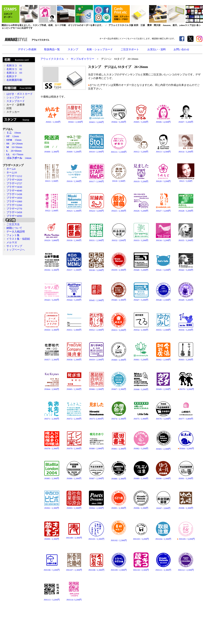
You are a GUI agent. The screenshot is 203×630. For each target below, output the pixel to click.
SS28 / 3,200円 (186, 211)
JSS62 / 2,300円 (163, 358)
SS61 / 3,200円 (141, 359)
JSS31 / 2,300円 (96, 239)
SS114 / (70, 599)
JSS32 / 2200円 (118, 239)
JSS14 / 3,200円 (185, 151)
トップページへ (15, 249)
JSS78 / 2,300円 (51, 447)
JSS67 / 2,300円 (118, 388)
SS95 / (115, 508)
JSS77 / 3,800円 (185, 417)
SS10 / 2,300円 (97, 151)
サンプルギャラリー (82, 58)
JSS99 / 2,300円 (51, 537)
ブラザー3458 (14, 212)
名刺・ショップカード (100, 49)
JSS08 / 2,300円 (51, 150)
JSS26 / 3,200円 (141, 209)
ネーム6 (11, 168)
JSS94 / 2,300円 (96, 507)
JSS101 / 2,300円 (96, 537)
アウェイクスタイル (52, 58)
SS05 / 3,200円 (141, 122)
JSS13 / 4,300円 (163, 150)
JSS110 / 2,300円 (141, 568)
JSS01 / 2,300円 (51, 120)
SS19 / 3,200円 (141, 181)
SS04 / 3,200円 (119, 122)
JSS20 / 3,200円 (163, 180)
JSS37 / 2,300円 (74, 268)
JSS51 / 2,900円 (74, 328)
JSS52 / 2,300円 (96, 328)
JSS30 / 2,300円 (74, 239)
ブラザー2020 (14, 179)
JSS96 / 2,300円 (141, 507)
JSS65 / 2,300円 (74, 388)
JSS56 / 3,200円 (185, 328)
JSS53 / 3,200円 (118, 329)
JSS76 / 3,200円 (163, 417)
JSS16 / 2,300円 (74, 180)
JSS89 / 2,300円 (141, 477)
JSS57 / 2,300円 (51, 358)
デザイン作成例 (27, 49)
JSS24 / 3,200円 (96, 209)
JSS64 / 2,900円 (51, 388)
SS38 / (93, 270)
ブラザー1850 (14, 197)
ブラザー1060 (14, 201)
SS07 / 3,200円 (186, 122)
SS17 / (93, 181)
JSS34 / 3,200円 (163, 239)
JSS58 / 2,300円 (74, 358)
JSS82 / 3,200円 (141, 447)
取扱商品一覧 (52, 49)
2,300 (78, 122)
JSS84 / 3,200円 (185, 447)
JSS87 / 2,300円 (96, 477)
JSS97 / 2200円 (163, 507)
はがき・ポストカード (19, 93)
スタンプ (73, 49)
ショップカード (15, 97)
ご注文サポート (130, 49)
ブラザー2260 (14, 205)
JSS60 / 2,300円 (118, 358)
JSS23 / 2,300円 (74, 209)
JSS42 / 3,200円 (185, 268)
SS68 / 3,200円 (141, 389)
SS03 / (93, 122)
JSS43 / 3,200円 (51, 298)
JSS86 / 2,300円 (74, 477)
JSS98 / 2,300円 (185, 507)
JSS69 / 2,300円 (163, 388)
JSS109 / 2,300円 (118, 568)
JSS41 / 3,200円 (163, 268)
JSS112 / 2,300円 (185, 568)
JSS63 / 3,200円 (185, 358)
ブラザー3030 (14, 186)
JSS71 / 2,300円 (51, 417)
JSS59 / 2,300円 (96, 358)
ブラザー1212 (14, 176)
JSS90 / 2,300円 (163, 477)
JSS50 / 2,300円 (51, 328)
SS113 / (48, 599)
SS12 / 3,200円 (141, 151)
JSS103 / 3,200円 (141, 537)
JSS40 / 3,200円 (141, 268)
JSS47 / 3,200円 (141, 298)
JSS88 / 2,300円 (118, 477)
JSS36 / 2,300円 (51, 268)
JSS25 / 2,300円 (118, 209)
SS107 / (71, 570)
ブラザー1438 (14, 194)
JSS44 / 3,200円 (74, 298)
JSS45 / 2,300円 (96, 300)
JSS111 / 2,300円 (118, 150)
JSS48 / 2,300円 (163, 298)
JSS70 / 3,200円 (185, 388)
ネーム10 (11, 172)
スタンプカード (15, 101)
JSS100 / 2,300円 (74, 536)
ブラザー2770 (14, 208)
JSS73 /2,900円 (96, 417)
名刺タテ (11, 76)
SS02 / (72, 122)
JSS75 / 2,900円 (141, 417)
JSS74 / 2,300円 (118, 417)
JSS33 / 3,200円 (141, 239)
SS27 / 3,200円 (164, 211)
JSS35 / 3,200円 (185, 239)
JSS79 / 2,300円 (74, 447)
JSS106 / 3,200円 (51, 568)
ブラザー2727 (14, 183)
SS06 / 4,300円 (164, 122)
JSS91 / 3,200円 (186, 477)
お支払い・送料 (156, 49)
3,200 (99, 122)
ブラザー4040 (14, 190)
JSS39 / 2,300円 (118, 268)
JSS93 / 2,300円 (74, 507)
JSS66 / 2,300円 (96, 388)
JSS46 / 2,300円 (118, 298)
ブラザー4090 (14, 215)
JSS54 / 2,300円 (141, 328)
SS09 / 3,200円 (74, 151)
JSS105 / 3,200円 (186, 537)
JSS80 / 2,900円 (96, 447)
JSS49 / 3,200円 (185, 298)
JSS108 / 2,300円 (96, 568)
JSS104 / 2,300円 (163, 537)
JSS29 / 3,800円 (51, 239)
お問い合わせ (181, 49)
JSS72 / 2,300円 (74, 417)
